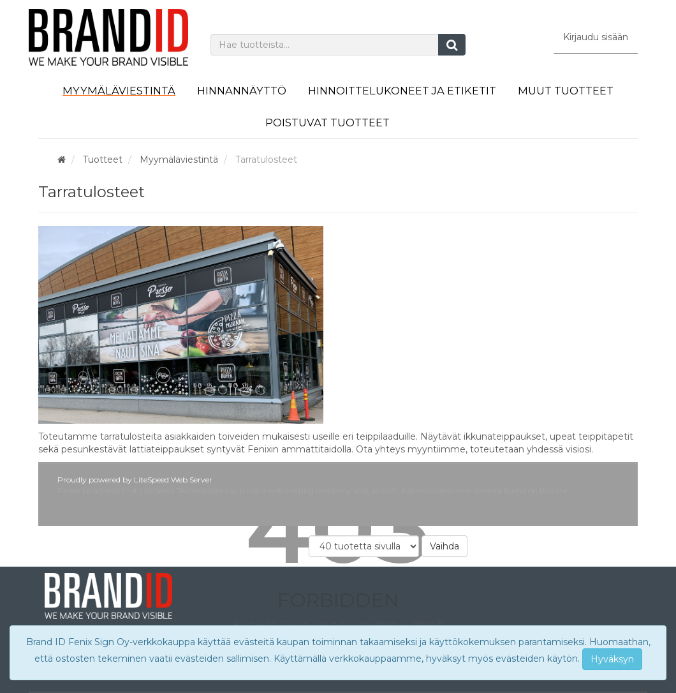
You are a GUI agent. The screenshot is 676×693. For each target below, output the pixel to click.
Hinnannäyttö (241, 90)
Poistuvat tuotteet (327, 122)
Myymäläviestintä (118, 90)
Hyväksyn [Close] (612, 659)
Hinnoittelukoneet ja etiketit (402, 90)
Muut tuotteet (566, 90)
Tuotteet (102, 159)
